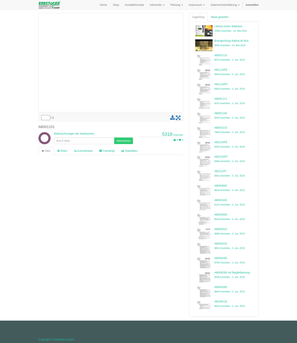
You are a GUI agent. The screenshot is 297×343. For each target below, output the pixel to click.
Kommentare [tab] (83, 150)
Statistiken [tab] (129, 150)
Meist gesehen (220, 17)
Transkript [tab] (107, 150)
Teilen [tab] (62, 150)
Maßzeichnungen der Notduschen (74, 133)
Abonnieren (124, 140)
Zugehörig (198, 17)
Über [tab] (46, 150)
